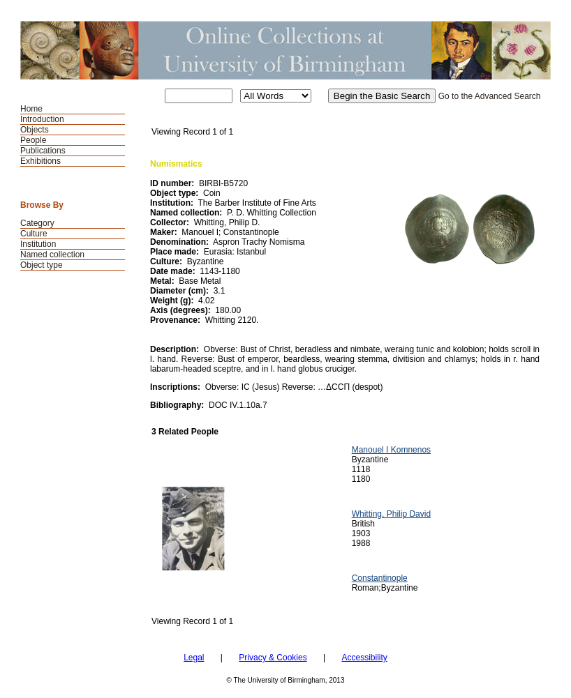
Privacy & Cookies (272, 657)
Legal (194, 657)
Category (37, 223)
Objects (34, 130)
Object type (41, 265)
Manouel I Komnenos (391, 450)
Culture (33, 233)
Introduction (42, 119)
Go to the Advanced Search (489, 96)
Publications (43, 150)
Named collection (52, 254)
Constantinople (380, 578)
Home (31, 109)
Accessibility (364, 657)
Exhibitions (40, 161)
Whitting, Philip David (391, 514)
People (33, 140)
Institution (38, 244)
